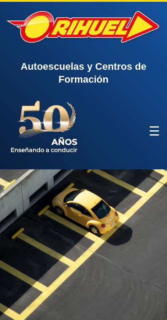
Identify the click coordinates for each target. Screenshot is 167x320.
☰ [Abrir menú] (154, 131)
